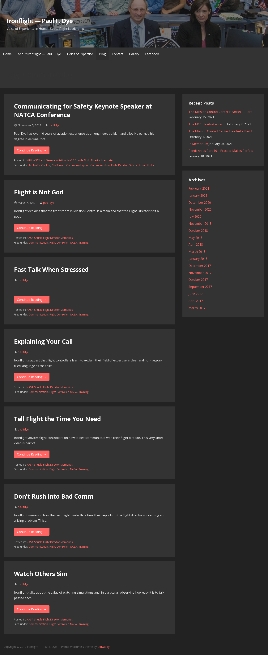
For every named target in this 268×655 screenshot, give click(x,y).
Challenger (58, 165)
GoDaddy (103, 647)
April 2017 (196, 301)
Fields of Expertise (80, 54)
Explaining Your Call (43, 341)
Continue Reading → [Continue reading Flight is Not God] (31, 228)
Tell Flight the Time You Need (57, 419)
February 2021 (199, 188)
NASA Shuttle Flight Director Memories (90, 160)
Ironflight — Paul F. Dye (40, 21)
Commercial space (77, 165)
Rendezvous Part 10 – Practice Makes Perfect (221, 151)
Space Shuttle (146, 165)
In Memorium (198, 144)
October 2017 (198, 280)
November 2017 (200, 273)
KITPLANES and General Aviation (46, 160)
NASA (73, 242)
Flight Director (119, 165)
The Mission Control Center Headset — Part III (222, 112)
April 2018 (196, 244)
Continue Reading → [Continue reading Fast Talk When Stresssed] (31, 300)
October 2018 (198, 231)
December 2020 (200, 202)
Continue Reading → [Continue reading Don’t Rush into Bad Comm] (31, 532)
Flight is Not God (38, 192)
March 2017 (197, 308)
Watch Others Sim (41, 574)
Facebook (152, 54)
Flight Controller (59, 242)
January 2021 (198, 195)
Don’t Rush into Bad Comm (53, 496)
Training (83, 242)
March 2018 (197, 251)
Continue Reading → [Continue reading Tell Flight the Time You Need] (31, 454)
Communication (100, 165)
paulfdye (54, 125)
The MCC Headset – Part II (207, 124)
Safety (133, 165)
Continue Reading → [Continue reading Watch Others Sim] (31, 609)
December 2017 (200, 266)
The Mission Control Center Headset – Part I (220, 131)
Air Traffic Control (39, 165)
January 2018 (198, 259)
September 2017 (200, 287)
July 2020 (195, 216)
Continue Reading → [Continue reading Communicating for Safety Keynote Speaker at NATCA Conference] (31, 150)
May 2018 (195, 238)
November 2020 (200, 209)
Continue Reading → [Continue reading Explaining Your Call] (31, 377)
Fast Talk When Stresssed (51, 269)
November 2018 (200, 223)
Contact (117, 54)
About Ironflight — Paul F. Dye (39, 54)
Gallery (134, 54)
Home (7, 54)
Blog (102, 54)
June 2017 (196, 294)
